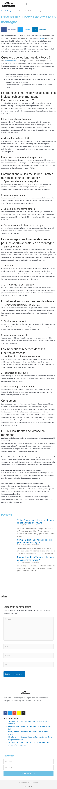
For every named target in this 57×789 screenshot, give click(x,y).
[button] (26, 4)
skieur (42, 38)
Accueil (3, 11)
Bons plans (10, 11)
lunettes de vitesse (10, 61)
